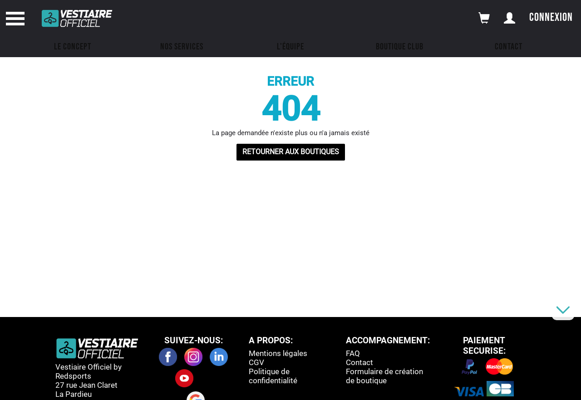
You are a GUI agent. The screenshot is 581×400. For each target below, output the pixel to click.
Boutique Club (399, 46)
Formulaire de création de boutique (384, 376)
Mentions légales (278, 353)
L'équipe (290, 46)
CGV (256, 362)
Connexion (551, 17)
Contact (508, 46)
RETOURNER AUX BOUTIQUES (290, 151)
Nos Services (181, 46)
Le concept (72, 46)
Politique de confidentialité (273, 376)
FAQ (353, 353)
